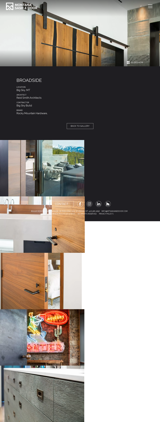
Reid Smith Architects (29, 97)
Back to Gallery (80, 126)
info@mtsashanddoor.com (115, 211)
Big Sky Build (24, 105)
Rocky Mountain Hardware (31, 113)
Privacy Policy (105, 214)
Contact (61, 204)
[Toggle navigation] (150, 6)
